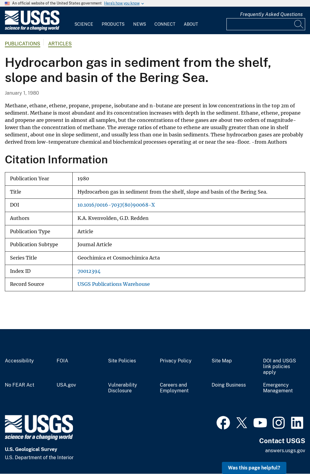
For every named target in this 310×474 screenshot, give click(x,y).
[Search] (299, 24)
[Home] (32, 29)
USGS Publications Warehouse (114, 284)
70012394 (89, 271)
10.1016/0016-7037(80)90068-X (116, 205)
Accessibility (19, 361)
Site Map (222, 361)
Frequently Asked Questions (271, 14)
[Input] (265, 24)
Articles (60, 44)
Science (83, 24)
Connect (164, 24)
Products (113, 24)
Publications (22, 44)
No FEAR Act (19, 385)
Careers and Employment (174, 388)
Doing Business (229, 385)
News (139, 24)
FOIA (62, 361)
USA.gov (66, 385)
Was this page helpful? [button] (254, 468)
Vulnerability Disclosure (122, 388)
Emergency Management (278, 388)
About (191, 24)
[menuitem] (83, 20)
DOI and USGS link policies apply (279, 366)
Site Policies (122, 361)
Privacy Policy (176, 361)
